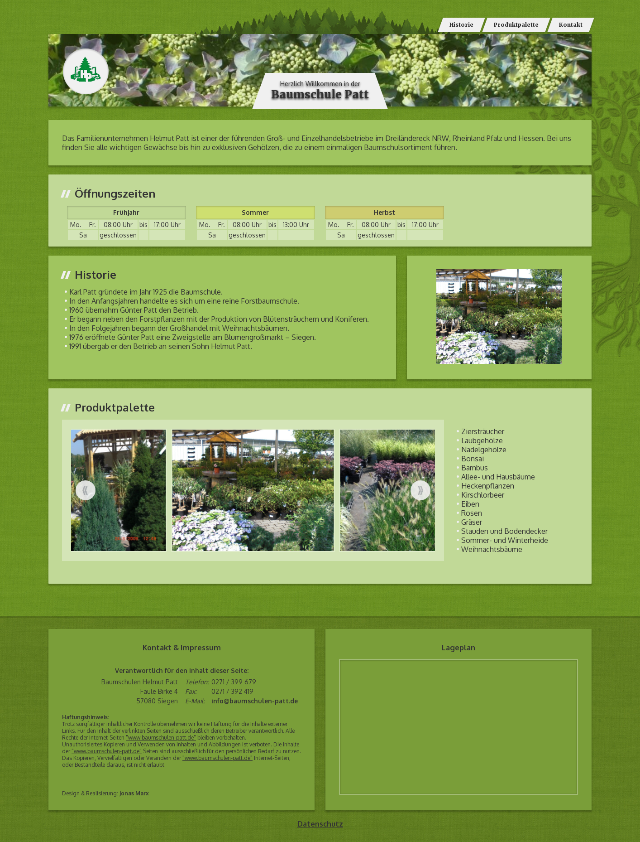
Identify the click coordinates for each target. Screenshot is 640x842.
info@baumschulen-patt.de (254, 701)
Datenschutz (320, 823)
